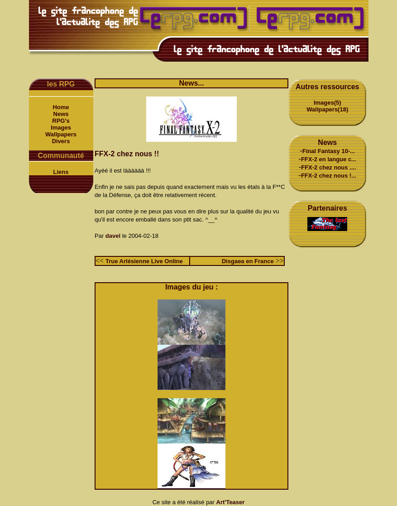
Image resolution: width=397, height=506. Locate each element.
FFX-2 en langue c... (328, 159)
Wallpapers (61, 134)
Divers (61, 141)
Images (61, 127)
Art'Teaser (230, 502)
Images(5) (327, 102)
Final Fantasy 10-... (328, 151)
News (61, 114)
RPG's (61, 120)
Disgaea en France (248, 261)
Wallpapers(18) (327, 109)
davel (112, 235)
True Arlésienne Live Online (144, 261)
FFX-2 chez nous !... (328, 175)
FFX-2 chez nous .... (328, 167)
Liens (61, 172)
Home (61, 107)
